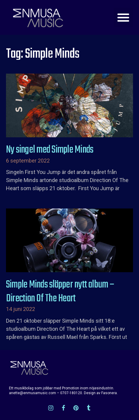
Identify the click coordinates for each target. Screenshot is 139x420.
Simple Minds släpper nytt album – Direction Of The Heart (60, 292)
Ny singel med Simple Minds (49, 150)
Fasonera (109, 393)
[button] (123, 17)
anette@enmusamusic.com (32, 393)
